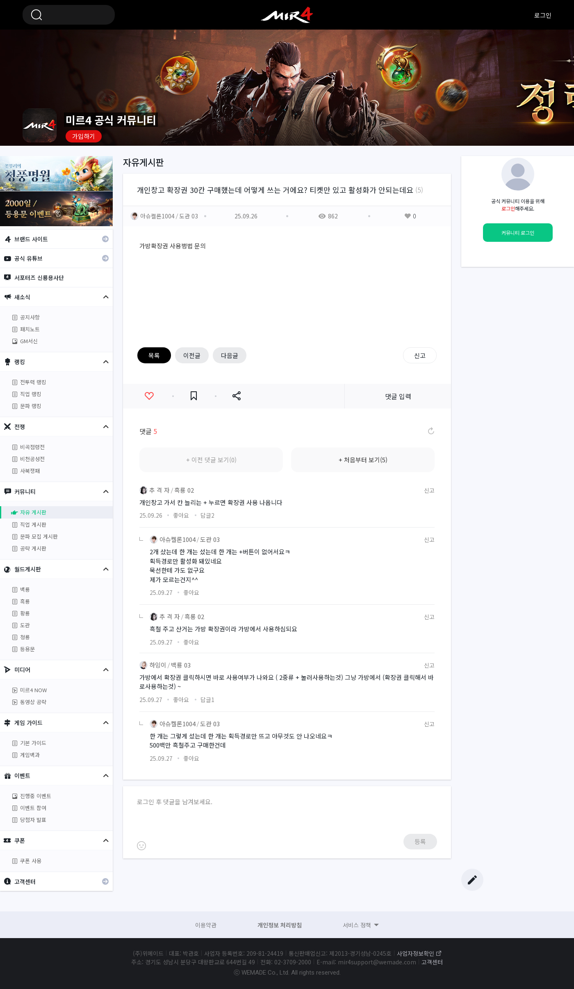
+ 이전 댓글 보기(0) (211, 459)
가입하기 (83, 136)
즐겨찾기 (193, 396)
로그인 (542, 15)
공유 (236, 396)
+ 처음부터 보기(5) (363, 459)
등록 (420, 841)
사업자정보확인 (415, 953)
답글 (207, 515)
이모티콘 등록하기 (141, 845)
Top (472, 855)
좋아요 (149, 396)
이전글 (191, 355)
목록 (154, 355)
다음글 (229, 355)
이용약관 (205, 925)
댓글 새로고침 (430, 431)
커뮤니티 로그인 (517, 232)
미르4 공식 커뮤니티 (287, 15)
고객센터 (432, 962)
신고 (420, 355)
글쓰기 (472, 880)
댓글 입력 (398, 396)
